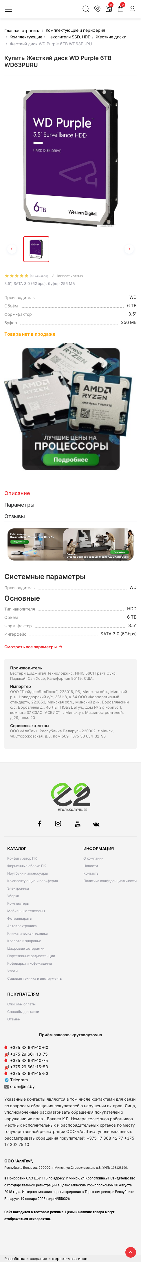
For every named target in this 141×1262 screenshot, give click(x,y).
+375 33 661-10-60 (29, 1047)
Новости (90, 866)
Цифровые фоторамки (25, 948)
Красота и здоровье (24, 941)
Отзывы (14, 1019)
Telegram (16, 1079)
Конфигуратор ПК (22, 858)
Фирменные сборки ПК (26, 866)
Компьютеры (18, 903)
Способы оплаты (21, 1004)
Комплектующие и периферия (32, 881)
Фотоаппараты (19, 918)
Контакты (91, 873)
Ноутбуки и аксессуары (27, 873)
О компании (93, 858)
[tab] (70, 493)
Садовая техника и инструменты (35, 978)
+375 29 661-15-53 (29, 1066)
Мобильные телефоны (26, 911)
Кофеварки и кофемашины (29, 963)
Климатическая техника (27, 933)
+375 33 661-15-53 (29, 1073)
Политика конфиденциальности (110, 881)
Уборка (13, 896)
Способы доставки (23, 1011)
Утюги (12, 971)
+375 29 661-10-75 (29, 1054)
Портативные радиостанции (31, 956)
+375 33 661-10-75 (29, 1060)
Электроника (18, 888)
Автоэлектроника (22, 926)
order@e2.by (22, 1086)
